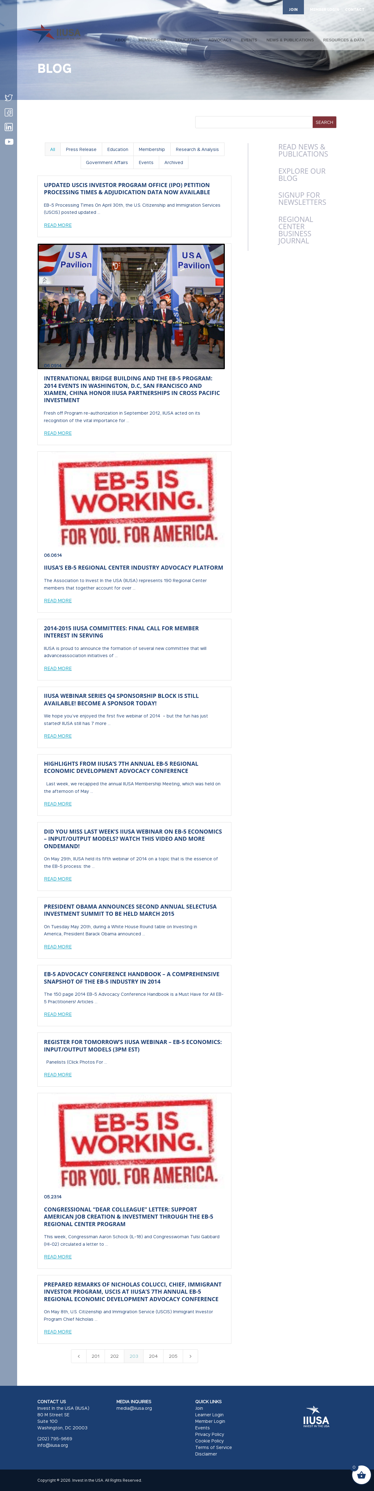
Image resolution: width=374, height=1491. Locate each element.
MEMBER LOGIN (324, 10)
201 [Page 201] (95, 1356)
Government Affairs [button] (107, 162)
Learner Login (209, 1414)
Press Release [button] (81, 149)
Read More (58, 225)
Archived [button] (173, 162)
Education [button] (117, 149)
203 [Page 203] (134, 1356)
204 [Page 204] (153, 1356)
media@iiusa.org (134, 1408)
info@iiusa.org (52, 1445)
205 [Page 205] (173, 1356)
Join (199, 1408)
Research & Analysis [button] (197, 149)
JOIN (293, 9)
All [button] (52, 149)
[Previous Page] (79, 1356)
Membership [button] (152, 149)
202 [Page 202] (114, 1356)
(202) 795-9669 (54, 1438)
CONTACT (355, 10)
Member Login (210, 1421)
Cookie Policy (209, 1440)
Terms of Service (213, 1447)
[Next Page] (190, 1356)
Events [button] (146, 162)
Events (202, 1427)
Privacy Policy (209, 1434)
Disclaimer (206, 1453)
